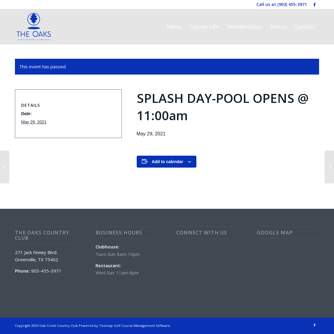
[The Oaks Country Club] (34, 26)
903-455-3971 (46, 271)
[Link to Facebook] (314, 4)
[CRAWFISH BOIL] (329, 167)
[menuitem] (174, 26)
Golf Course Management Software (142, 325)
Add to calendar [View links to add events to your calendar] (167, 161)
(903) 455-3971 (292, 4)
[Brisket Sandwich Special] (4, 167)
